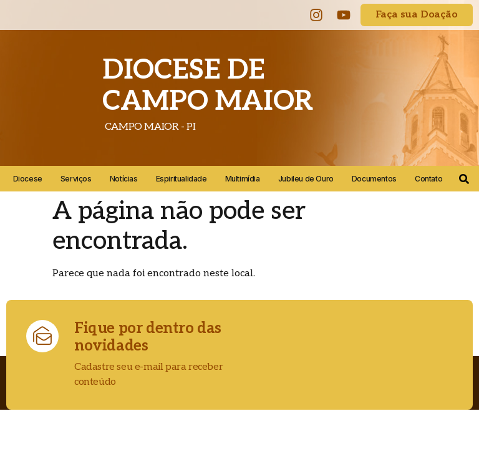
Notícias (124, 178)
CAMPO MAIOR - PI (148, 127)
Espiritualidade (181, 178)
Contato (428, 178)
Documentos (374, 178)
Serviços (76, 178)
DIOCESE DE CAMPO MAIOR (207, 86)
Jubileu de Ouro (306, 178)
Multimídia (242, 178)
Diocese (27, 178)
